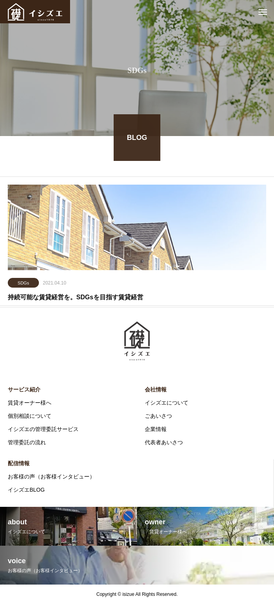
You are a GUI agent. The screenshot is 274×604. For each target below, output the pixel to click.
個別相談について (29, 416)
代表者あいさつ (164, 442)
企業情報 (156, 429)
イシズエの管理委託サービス (43, 429)
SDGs (23, 283)
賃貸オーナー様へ (29, 403)
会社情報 (156, 389)
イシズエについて (166, 403)
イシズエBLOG (26, 490)
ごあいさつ (158, 416)
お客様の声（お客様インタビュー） (51, 476)
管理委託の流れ (27, 442)
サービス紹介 (24, 389)
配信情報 (19, 463)
